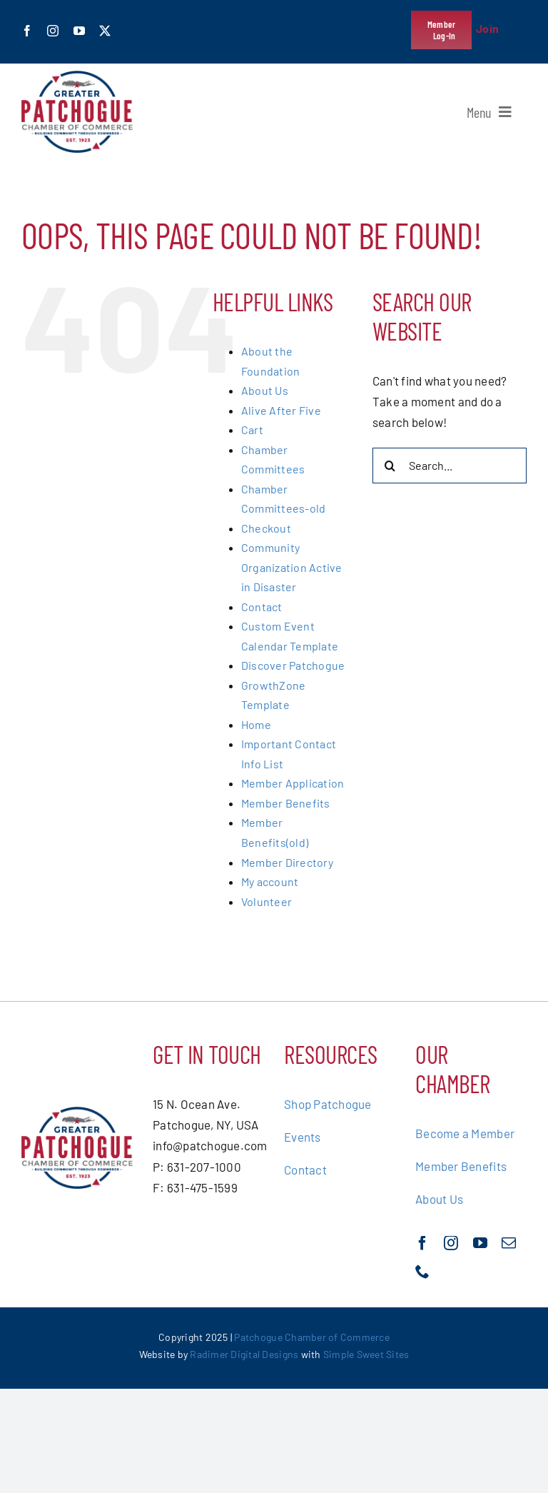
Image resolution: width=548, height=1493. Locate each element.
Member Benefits (285, 803)
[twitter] (105, 30)
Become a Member (464, 1133)
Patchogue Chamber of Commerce (311, 1337)
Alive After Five (281, 410)
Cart (252, 429)
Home (256, 724)
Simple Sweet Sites (366, 1354)
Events (302, 1137)
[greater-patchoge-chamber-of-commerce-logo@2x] (77, 76)
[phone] (422, 1272)
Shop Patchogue (328, 1104)
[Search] (390, 465)
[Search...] (449, 465)
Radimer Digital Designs (245, 1354)
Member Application (293, 783)
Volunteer (266, 901)
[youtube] (79, 30)
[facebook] (27, 30)
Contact (262, 606)
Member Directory (287, 862)
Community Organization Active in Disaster (291, 567)
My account (270, 881)
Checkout (266, 528)
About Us (264, 390)
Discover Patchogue (293, 665)
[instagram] (53, 30)
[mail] (509, 1243)
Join (487, 28)
